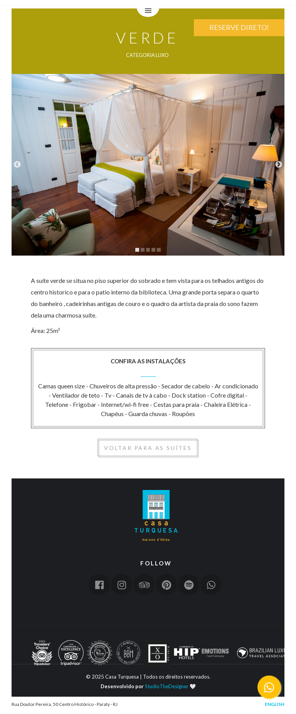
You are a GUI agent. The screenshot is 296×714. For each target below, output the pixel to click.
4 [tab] (153, 250)
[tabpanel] (148, 165)
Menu (148, 11)
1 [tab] (137, 250)
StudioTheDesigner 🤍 (170, 686)
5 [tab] (159, 250)
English (274, 704)
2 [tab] (143, 250)
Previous (17, 165)
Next (279, 165)
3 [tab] (148, 250)
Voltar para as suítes (148, 448)
